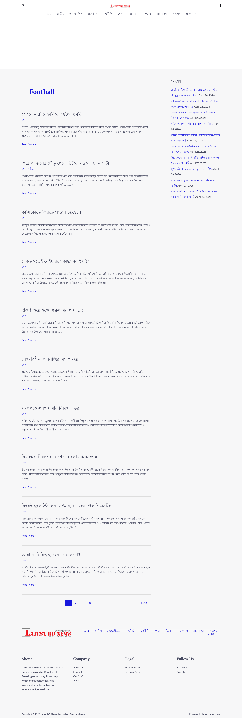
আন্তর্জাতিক (113, 631)
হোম (86, 631)
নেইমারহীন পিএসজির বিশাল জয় (50, 359)
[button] (23, 5)
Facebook (182, 667)
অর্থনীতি (145, 631)
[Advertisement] (121, 41)
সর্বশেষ (213, 631)
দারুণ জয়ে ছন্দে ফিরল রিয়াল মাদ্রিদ (52, 310)
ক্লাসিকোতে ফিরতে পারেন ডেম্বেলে (51, 212)
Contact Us (79, 671)
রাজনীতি (130, 631)
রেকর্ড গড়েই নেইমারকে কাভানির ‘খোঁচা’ (56, 261)
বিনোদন (170, 631)
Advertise (78, 680)
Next (146, 603)
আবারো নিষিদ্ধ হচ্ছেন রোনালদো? (51, 555)
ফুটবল (31, 168)
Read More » (29, 144)
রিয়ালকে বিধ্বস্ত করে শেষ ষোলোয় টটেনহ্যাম (59, 457)
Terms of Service (134, 671)
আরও (212, 633)
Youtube (182, 671)
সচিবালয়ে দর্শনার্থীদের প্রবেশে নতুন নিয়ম (192, 123)
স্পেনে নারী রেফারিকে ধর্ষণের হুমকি (52, 114)
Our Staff (78, 676)
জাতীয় (98, 631)
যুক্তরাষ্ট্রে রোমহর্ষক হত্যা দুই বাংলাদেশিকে (192, 168)
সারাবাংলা (199, 631)
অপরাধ (184, 631)
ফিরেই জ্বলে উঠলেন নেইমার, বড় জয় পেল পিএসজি (66, 506)
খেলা (24, 119)
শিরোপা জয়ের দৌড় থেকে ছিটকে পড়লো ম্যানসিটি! (65, 163)
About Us (78, 667)
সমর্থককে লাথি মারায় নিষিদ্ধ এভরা (51, 408)
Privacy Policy (133, 667)
